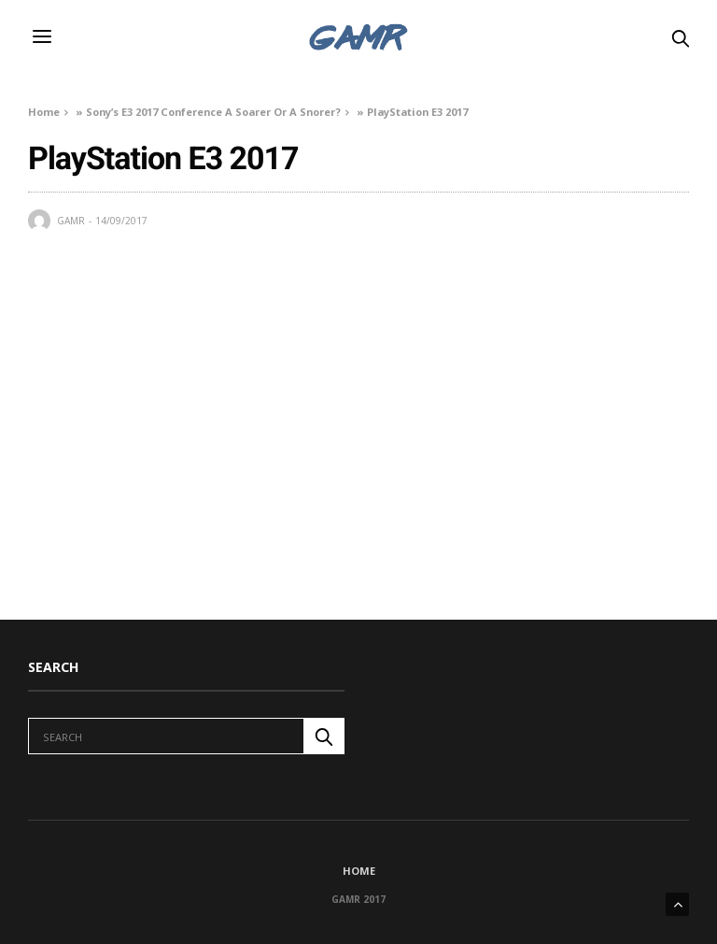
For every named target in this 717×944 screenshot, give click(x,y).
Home (44, 112)
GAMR (71, 220)
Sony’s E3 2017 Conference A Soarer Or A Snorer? (213, 112)
